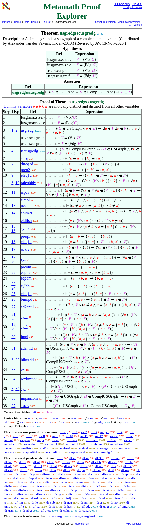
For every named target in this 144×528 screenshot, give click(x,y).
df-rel (120, 478)
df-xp (105, 478)
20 (13, 261)
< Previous (122, 4)
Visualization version (129, 22)
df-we (90, 478)
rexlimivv (28, 379)
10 (17, 183)
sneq (24, 158)
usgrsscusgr (55, 516)
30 (13, 337)
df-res (63, 482)
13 (13, 205)
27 (13, 307)
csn (36, 422)
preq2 (25, 170)
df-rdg (57, 494)
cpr (49, 422)
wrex (121, 418)
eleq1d (26, 175)
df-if (111, 470)
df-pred (95, 482)
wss (22, 422)
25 (13, 294)
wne (90, 418)
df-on (127, 482)
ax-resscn (92, 440)
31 (13, 348)
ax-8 (42, 436)
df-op (31, 474)
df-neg (67, 502)
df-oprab (56, 490)
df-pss (81, 470)
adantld (27, 348)
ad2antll (27, 307)
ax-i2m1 (45, 448)
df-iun (77, 474)
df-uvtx (46, 510)
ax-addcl (10, 444)
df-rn (48, 482)
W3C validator (133, 523)
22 (13, 272)
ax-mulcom (94, 444)
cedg (99, 422)
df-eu (80, 462)
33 (13, 369)
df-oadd (103, 494)
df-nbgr (27, 510)
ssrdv (25, 406)
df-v (113, 466)
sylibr (25, 228)
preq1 (25, 236)
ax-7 (29, 436)
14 (13, 213)
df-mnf (117, 498)
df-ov (39, 490)
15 (13, 226)
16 (13, 231)
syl (23, 259)
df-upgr (104, 506)
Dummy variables (18, 106)
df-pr (17, 474)
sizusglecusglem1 (83, 516)
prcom (26, 267)
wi (29, 418)
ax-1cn (111, 440)
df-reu (84, 466)
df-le (35, 502)
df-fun (56, 486)
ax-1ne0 (64, 448)
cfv (62, 422)
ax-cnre (9, 452)
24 (13, 288)
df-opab (107, 474)
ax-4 (119, 432)
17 (13, 257)
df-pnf (101, 498)
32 (17, 360)
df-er (118, 494)
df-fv (7, 490)
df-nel (38, 466)
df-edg (86, 506)
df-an (72, 458)
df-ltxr (19, 502)
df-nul (96, 470)
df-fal (8, 462)
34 (13, 379)
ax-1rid (83, 448)
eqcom (26, 278)
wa (40, 418)
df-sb (50, 462)
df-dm (34, 482)
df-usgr (9, 510)
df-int (61, 474)
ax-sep (130, 436)
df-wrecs (23, 494)
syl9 (24, 327)
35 (17, 388)
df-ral (53, 466)
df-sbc (127, 466)
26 (13, 299)
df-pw (125, 470)
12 (13, 324)
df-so (62, 478)
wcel (74, 418)
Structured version (105, 22)
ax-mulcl (51, 444)
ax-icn (128, 440)
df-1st (105, 490)
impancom (29, 398)
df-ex (22, 462)
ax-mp (64, 432)
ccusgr (30, 426)
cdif (6, 422)
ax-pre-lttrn (52, 452)
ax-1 (75, 432)
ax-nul (8, 440)
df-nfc (8, 466)
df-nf (36, 462)
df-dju (69, 498)
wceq (56, 418)
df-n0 (114, 502)
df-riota (23, 490)
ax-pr (40, 440)
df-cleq (113, 462)
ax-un (55, 440)
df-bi (60, 458)
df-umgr (123, 506)
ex (23, 369)
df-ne (23, 466)
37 (13, 406)
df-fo (111, 486)
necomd (27, 205)
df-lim (8, 486)
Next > (137, 4)
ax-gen (104, 432)
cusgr (126, 422)
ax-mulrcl (72, 444)
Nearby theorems (132, 7)
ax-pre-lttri (30, 452)
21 (13, 314)
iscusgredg (29, 151)
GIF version (135, 24)
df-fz (52, 506)
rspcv (25, 192)
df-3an (115, 458)
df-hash (68, 506)
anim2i (26, 213)
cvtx (79, 422)
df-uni (46, 474)
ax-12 (99, 436)
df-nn (84, 502)
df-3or (99, 458)
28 (13, 319)
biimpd (26, 299)
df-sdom (36, 498)
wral (105, 418)
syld (24, 317)
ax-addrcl (30, 444)
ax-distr (26, 448)
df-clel (129, 462)
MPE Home (31, 22)
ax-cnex (72, 440)
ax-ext (114, 436)
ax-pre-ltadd (77, 452)
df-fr (76, 478)
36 (13, 398)
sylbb (25, 286)
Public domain (81, 523)
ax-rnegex (103, 448)
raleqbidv (28, 183)
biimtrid (27, 360)
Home (17, 22)
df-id (16, 478)
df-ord (112, 482)
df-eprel (32, 478)
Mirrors (6, 22)
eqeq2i (26, 272)
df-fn (70, 486)
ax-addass (116, 444)
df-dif (24, 470)
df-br (91, 474)
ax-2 (84, 432)
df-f (83, 486)
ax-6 (15, 436)
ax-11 (84, 436)
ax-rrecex (124, 448)
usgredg (27, 130)
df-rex (68, 466)
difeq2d (27, 164)
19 (13, 249)
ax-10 (69, 436)
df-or (85, 458)
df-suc (24, 486)
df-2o (86, 494)
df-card (84, 498)
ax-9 (55, 436)
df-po (48, 478)
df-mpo (73, 490)
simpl (25, 200)
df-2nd (121, 490)
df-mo (66, 462)
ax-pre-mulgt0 (102, 452)
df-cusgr (84, 510)
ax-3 (94, 432)
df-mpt (124, 474)
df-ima (79, 482)
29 (13, 329)
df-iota (40, 486)
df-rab (99, 466)
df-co (19, 482)
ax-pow (25, 440)
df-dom (19, 498)
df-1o (71, 494)
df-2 (99, 502)
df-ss (66, 470)
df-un (38, 470)
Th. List (46, 22)
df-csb (8, 470)
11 (13, 192)
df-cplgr (64, 510)
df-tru (130, 458)
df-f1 (97, 486)
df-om (90, 490)
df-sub (50, 502)
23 (13, 284)
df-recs (40, 494)
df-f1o (126, 486)
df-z (21, 506)
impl (24, 337)
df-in (53, 470)
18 (13, 242)
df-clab (96, 462)
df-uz (36, 506)
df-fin (53, 498)
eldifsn (26, 220)
